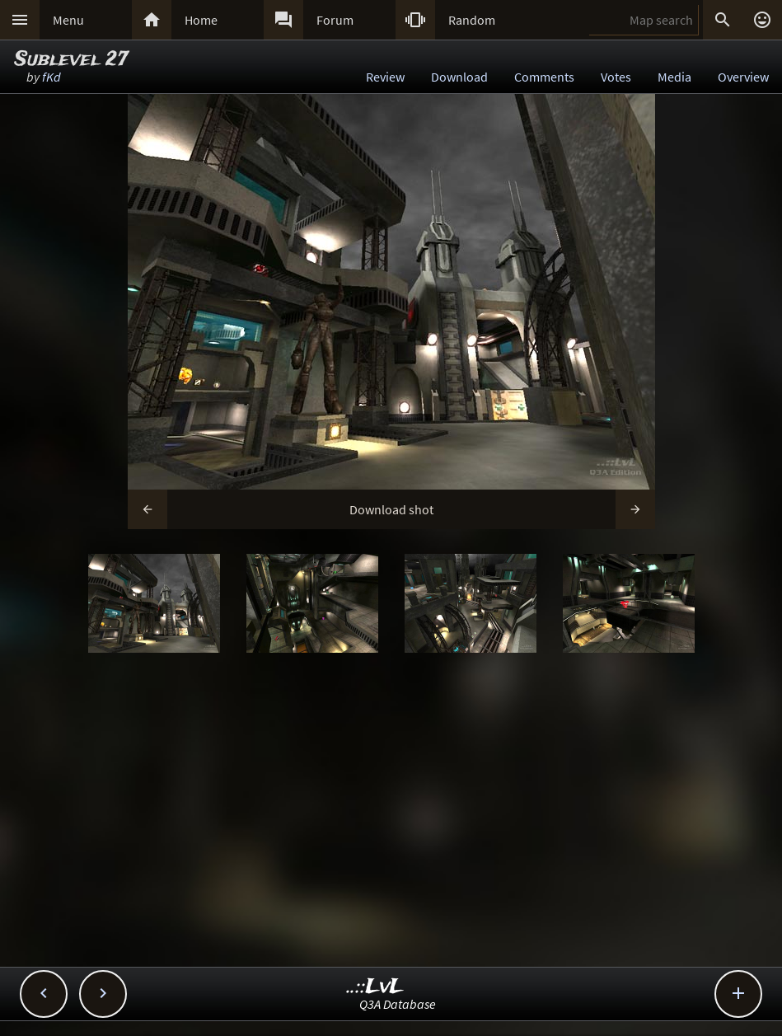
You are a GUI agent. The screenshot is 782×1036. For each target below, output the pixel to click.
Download (459, 76)
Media (674, 76)
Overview (743, 76)
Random (471, 20)
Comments (544, 76)
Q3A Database (397, 1004)
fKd (51, 76)
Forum (335, 20)
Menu (68, 20)
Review (385, 76)
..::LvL (375, 987)
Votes (616, 76)
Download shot (391, 509)
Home (201, 20)
